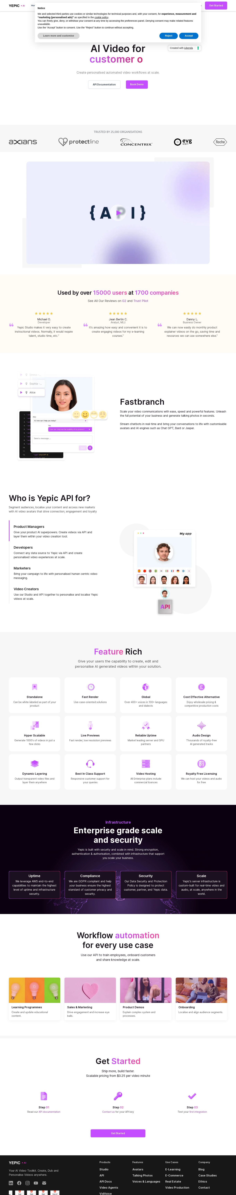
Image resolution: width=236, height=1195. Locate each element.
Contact (204, 1187)
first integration (198, 1111)
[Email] (44, 1183)
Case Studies (207, 1175)
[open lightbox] (118, 212)
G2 (124, 301)
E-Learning (172, 1169)
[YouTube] (36, 1183)
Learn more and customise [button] (58, 35)
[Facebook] (19, 1183)
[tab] (55, 530)
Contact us (108, 1111)
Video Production (177, 1187)
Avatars (137, 1169)
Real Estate (173, 1181)
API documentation (49, 1111)
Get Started (216, 5)
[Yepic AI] (17, 1162)
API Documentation (104, 84)
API (101, 1175)
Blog (201, 1169)
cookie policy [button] (101, 17)
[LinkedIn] (11, 1183)
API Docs (105, 1181)
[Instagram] (27, 1183)
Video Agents (108, 1187)
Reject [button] (168, 35)
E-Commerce (174, 1175)
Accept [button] (189, 35)
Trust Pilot (140, 301)
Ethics (202, 1181)
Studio (103, 1169)
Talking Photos (142, 1175)
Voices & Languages (146, 1181)
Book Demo (137, 84)
